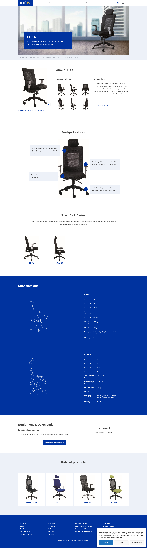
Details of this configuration (30, 110)
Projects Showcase (26, 534)
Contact (99, 3)
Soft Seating (51, 531)
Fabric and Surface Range (83, 526)
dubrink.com (86, 540)
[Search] (118, 3)
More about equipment (54, 443)
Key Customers (25, 531)
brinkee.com (66, 540)
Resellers (23, 529)
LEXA (31, 263)
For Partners (72, 3)
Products (39, 3)
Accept (106, 542)
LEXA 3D (59, 263)
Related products (71, 57)
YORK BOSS (59, 502)
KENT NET (115, 502)
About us (60, 3)
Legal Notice (107, 523)
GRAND (87, 502)
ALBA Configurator (86, 3)
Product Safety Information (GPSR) (86, 531)
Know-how (49, 3)
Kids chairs (51, 534)
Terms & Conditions (109, 526)
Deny (121, 542)
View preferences (137, 542)
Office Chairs (52, 523)
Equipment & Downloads (52, 57)
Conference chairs (53, 529)
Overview (23, 57)
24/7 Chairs (51, 526)
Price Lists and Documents (83, 529)
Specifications (34, 57)
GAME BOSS (31, 502)
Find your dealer (101, 105)
